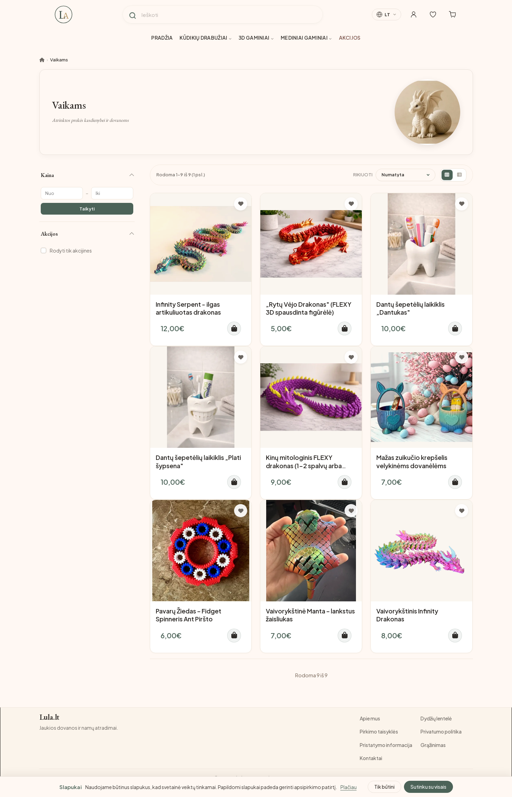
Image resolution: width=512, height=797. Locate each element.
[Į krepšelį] (234, 328)
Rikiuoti (363, 174)
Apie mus (370, 718)
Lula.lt (49, 717)
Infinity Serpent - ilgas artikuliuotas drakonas (188, 308)
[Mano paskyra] (414, 14)
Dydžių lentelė (436, 718)
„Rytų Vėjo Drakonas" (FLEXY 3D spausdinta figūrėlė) (308, 308)
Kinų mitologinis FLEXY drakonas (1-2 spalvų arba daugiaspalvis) (304, 465)
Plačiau (348, 787)
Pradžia (162, 38)
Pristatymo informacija (386, 745)
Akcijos (350, 38)
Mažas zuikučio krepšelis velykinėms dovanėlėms (411, 461)
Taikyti (87, 208)
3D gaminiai (256, 38)
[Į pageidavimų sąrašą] (240, 203)
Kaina (47, 175)
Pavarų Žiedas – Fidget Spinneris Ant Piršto (188, 615)
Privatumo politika (441, 731)
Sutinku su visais (428, 787)
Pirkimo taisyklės (379, 731)
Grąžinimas (433, 745)
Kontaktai (371, 758)
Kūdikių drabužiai (206, 38)
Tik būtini (384, 787)
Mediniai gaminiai (306, 38)
